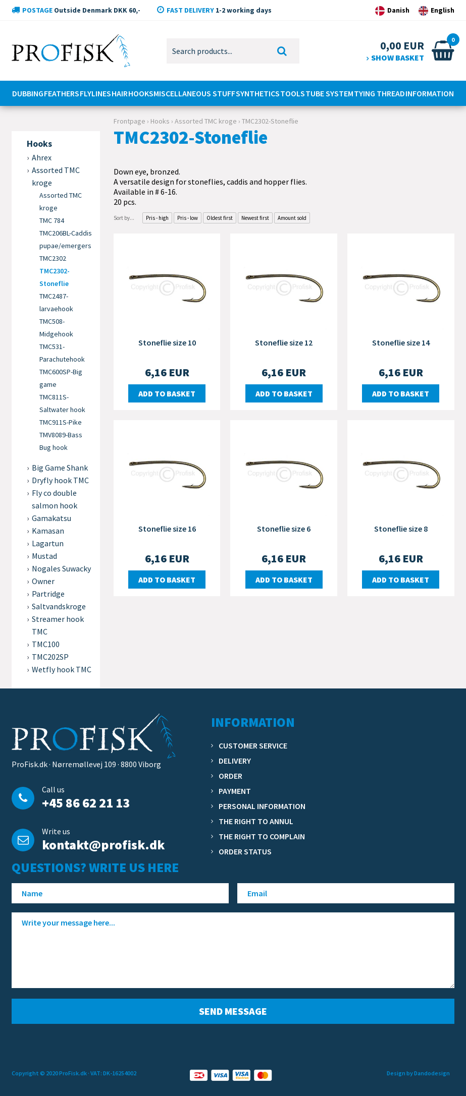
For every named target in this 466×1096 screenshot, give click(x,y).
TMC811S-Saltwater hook (62, 403)
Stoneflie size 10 (167, 342)
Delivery (235, 761)
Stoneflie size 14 (401, 342)
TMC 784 (51, 220)
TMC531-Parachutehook (62, 353)
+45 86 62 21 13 (86, 802)
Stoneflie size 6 (283, 529)
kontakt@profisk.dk (103, 844)
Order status (245, 851)
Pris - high (157, 217)
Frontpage (129, 121)
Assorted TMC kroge (60, 201)
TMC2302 (52, 258)
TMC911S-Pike (60, 422)
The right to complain (262, 836)
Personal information (262, 806)
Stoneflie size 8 (401, 529)
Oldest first (219, 217)
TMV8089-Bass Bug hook (60, 441)
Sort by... (124, 217)
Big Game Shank (60, 468)
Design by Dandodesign (418, 1073)
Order (230, 776)
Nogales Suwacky (61, 568)
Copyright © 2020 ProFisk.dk (49, 1073)
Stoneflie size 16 (167, 529)
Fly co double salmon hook (54, 499)
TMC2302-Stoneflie (54, 277)
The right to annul (256, 821)
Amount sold (292, 217)
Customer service (253, 745)
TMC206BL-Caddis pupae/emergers (65, 239)
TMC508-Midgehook (56, 327)
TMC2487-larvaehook (56, 302)
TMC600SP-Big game (60, 378)
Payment (235, 791)
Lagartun (48, 543)
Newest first (255, 217)
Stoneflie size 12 (284, 342)
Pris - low (187, 217)
